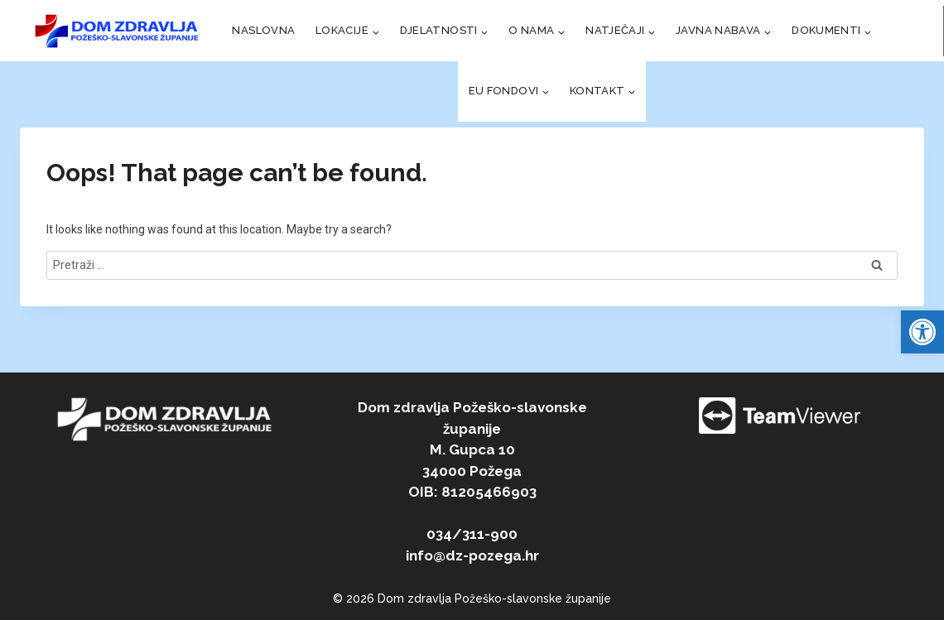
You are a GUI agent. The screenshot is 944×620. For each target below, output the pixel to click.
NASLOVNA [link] (263, 30)
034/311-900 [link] (472, 534)
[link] (922, 331)
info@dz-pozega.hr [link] (472, 555)
